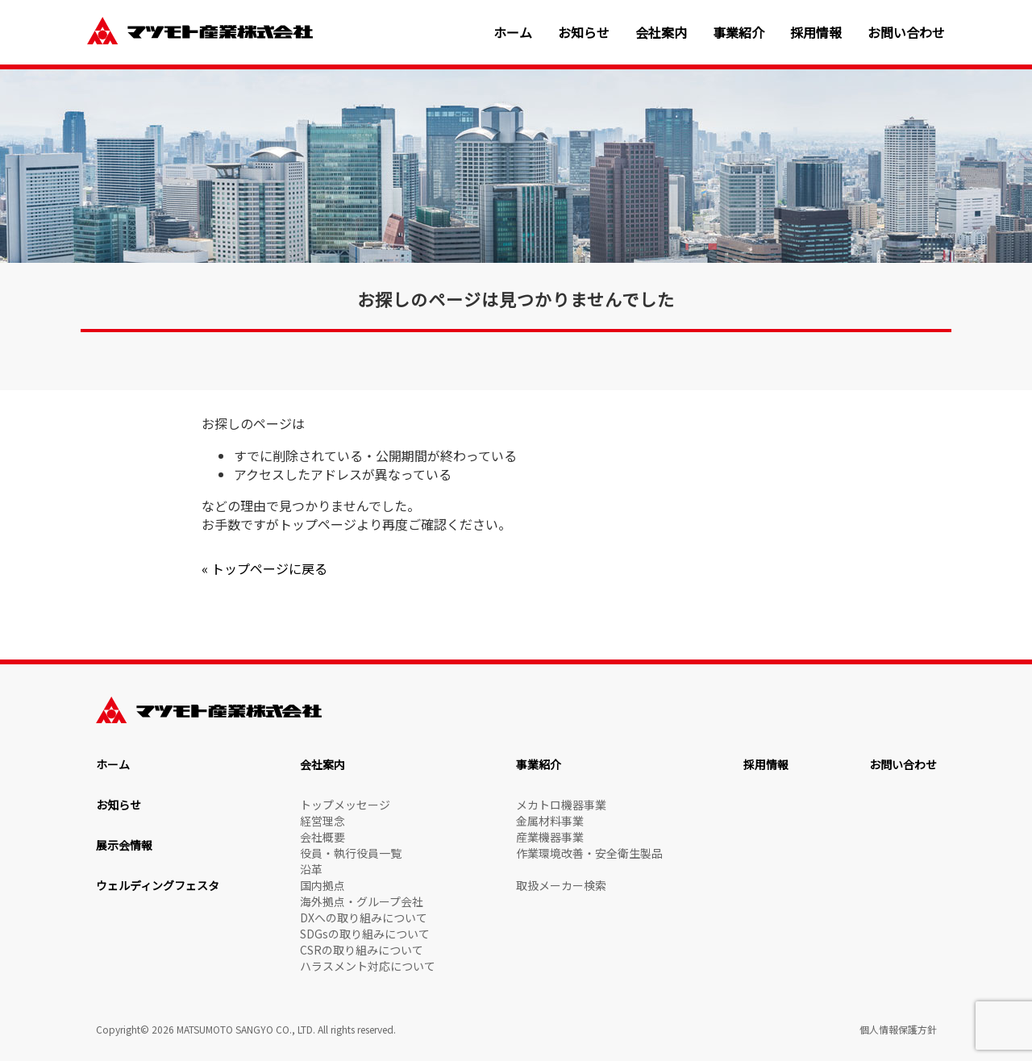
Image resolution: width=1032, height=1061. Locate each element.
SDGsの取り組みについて (365, 934)
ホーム (512, 32)
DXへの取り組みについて (363, 917)
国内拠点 (322, 885)
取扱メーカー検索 (561, 885)
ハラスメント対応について (367, 966)
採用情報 (816, 32)
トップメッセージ (345, 805)
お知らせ (584, 32)
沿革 (311, 869)
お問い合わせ (906, 32)
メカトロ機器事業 (561, 805)
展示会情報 (124, 845)
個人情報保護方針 (898, 1029)
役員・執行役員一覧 (351, 853)
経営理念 (322, 821)
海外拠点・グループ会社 (361, 901)
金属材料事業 (550, 821)
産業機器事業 (550, 837)
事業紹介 (738, 32)
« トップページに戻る (264, 568)
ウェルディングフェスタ (157, 885)
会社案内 (661, 32)
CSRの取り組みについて (361, 950)
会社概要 (322, 837)
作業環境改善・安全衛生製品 (589, 853)
